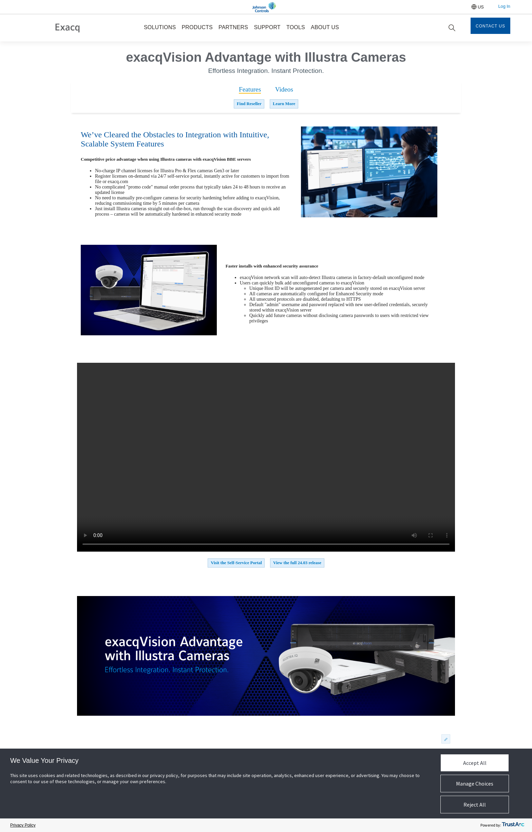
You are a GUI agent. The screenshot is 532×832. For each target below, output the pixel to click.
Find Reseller (249, 103)
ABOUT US (325, 27)
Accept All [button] (475, 762)
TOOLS (295, 27)
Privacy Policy (23, 825)
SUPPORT (267, 27)
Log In (504, 6)
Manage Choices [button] (474, 783)
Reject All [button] (474, 804)
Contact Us (490, 26)
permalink (445, 739)
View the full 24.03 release (297, 562)
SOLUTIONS (160, 27)
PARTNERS (233, 27)
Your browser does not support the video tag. (266, 457)
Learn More (284, 103)
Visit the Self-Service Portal (236, 562)
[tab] (250, 89)
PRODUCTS (197, 27)
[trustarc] (513, 825)
